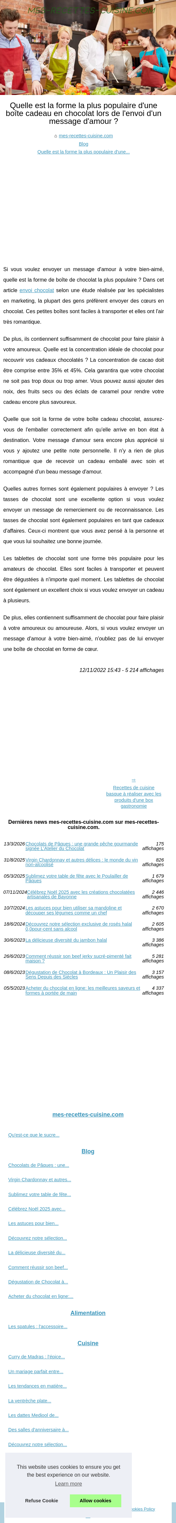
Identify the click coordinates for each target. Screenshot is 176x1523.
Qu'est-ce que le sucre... (34, 1135)
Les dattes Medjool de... (33, 1415)
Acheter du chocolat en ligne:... (40, 1296)
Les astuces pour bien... (33, 1223)
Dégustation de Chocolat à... (38, 1281)
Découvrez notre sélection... (37, 1238)
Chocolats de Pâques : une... (38, 1165)
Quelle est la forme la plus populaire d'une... (83, 151)
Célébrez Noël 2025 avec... (37, 1208)
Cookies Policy (141, 1509)
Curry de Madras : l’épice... (36, 1356)
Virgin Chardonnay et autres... (39, 1179)
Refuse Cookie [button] (41, 1500)
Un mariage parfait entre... (35, 1371)
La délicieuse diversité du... (37, 1252)
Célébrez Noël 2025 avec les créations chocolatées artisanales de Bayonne (81, 894)
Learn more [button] (68, 1484)
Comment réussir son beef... (38, 1267)
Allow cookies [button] (95, 1500)
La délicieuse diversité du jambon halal (66, 940)
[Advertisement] (83, 205)
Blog (83, 144)
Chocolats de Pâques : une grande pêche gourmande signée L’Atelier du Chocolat (81, 846)
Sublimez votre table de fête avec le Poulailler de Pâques (76, 878)
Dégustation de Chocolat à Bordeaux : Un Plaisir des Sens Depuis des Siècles (80, 975)
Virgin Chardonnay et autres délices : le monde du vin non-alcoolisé (81, 862)
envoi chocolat (36, 290)
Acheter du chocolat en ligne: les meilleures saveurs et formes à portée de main (82, 990)
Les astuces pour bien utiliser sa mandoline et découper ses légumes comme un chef (73, 910)
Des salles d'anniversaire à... (38, 1429)
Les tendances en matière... (37, 1386)
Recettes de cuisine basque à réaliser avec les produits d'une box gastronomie (133, 797)
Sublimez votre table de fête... (39, 1194)
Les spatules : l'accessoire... (38, 1326)
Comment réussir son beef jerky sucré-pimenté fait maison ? (78, 958)
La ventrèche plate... (29, 1400)
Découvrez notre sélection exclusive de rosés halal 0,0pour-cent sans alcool (78, 926)
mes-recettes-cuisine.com (86, 135)
